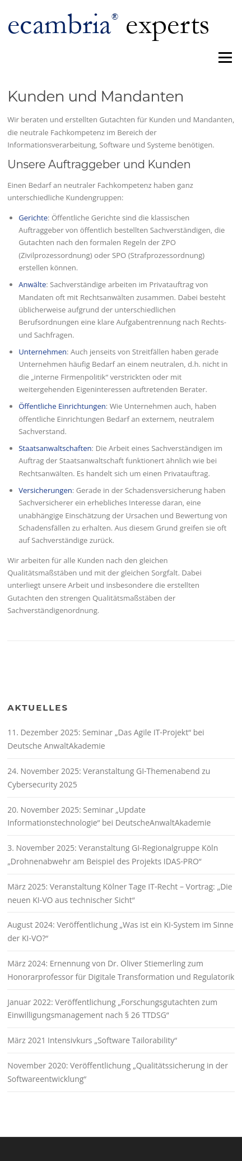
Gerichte (33, 218)
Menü (225, 57)
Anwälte (32, 284)
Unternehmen (42, 352)
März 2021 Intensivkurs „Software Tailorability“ (92, 1040)
